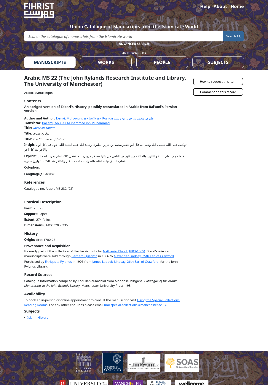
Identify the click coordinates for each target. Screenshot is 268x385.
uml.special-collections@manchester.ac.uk (135, 305)
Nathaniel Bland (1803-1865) (124, 251)
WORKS (106, 62)
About (220, 6)
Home (237, 6)
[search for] (124, 36)
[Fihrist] (42, 10)
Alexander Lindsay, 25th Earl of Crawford (144, 256)
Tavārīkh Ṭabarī (44, 128)
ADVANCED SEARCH (134, 44)
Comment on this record (218, 92)
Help (205, 6)
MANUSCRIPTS (50, 62)
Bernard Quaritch (84, 256)
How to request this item (218, 81)
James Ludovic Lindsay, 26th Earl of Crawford (125, 261)
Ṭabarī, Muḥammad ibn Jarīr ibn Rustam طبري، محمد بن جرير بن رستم (105, 118)
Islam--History (37, 317)
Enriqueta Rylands (58, 261)
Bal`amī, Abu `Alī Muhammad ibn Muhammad (76, 123)
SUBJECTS (218, 62)
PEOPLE (162, 62)
